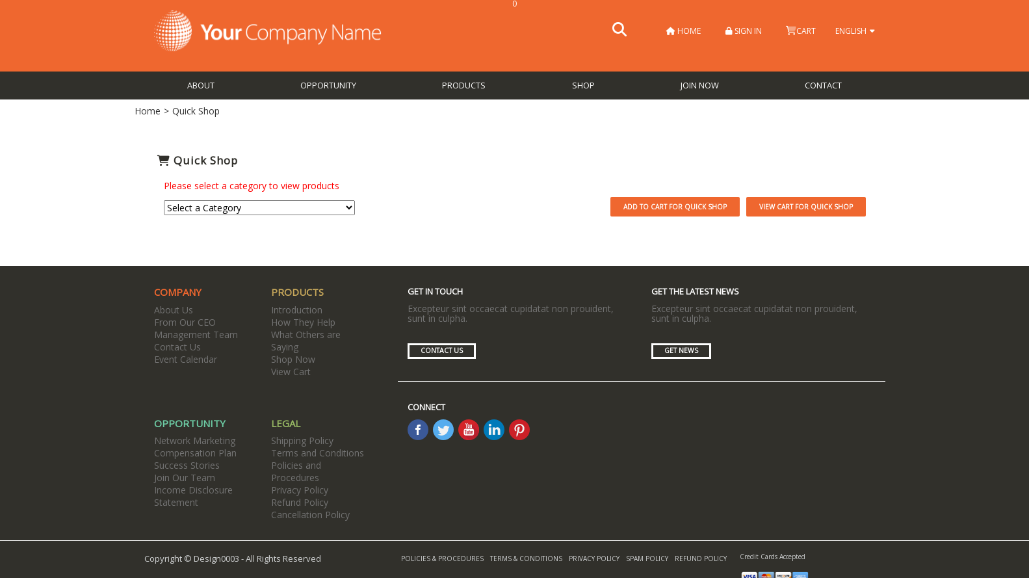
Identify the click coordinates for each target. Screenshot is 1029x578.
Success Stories (187, 465)
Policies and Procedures (296, 471)
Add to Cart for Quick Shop (675, 206)
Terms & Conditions (526, 558)
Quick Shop (196, 111)
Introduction (296, 310)
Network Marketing (194, 440)
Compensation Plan (195, 453)
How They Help (303, 322)
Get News (681, 350)
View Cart (291, 371)
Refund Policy (299, 502)
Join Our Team (184, 477)
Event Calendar (185, 359)
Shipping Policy (302, 440)
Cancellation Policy (310, 514)
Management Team (196, 334)
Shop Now (293, 359)
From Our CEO (185, 322)
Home (683, 30)
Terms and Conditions (317, 453)
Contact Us (177, 347)
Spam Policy (647, 558)
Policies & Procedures (442, 558)
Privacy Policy (299, 490)
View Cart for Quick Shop (806, 206)
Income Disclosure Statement (193, 496)
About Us (173, 310)
